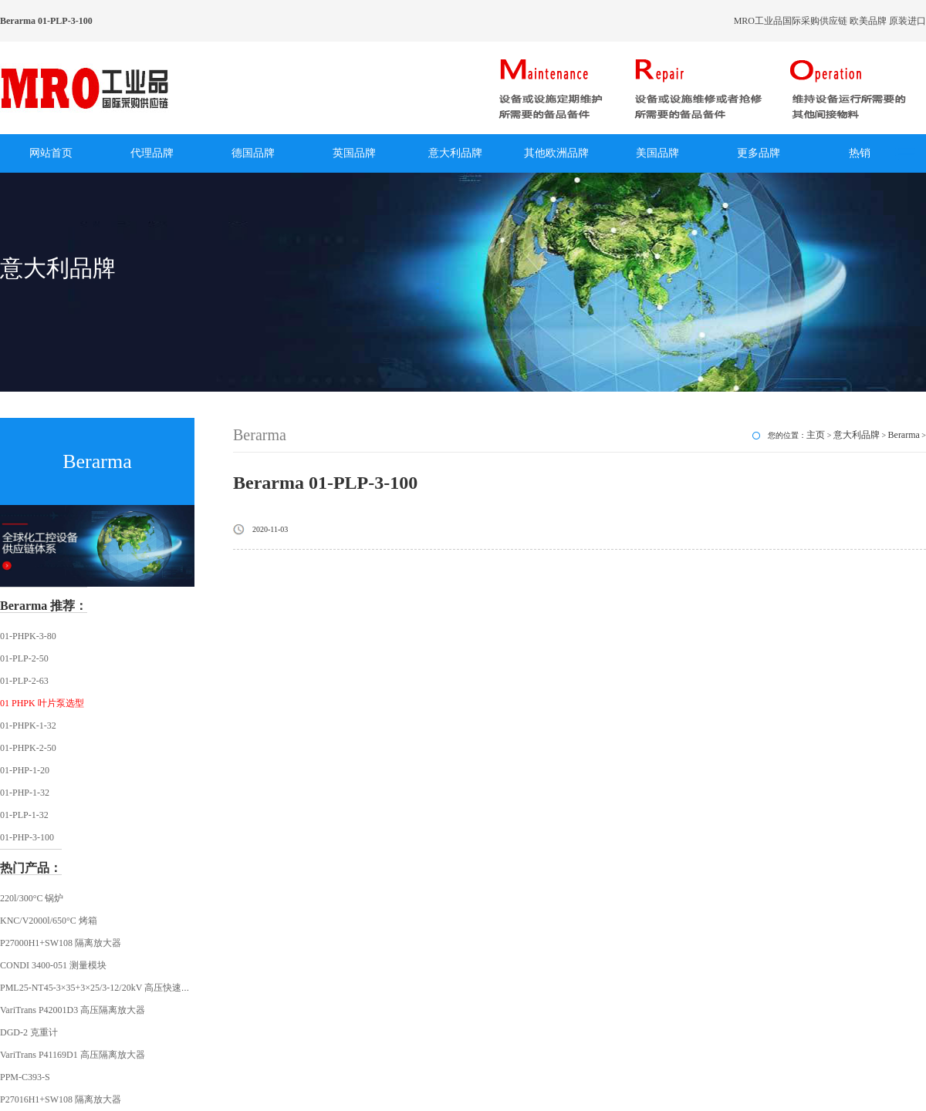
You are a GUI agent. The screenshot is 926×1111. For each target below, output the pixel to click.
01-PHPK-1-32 (28, 725)
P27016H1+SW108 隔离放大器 (60, 1099)
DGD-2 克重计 (29, 1032)
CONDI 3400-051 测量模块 (53, 965)
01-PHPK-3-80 (28, 636)
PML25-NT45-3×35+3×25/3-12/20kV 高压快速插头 (100, 987)
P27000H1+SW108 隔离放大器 (60, 943)
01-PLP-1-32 (24, 815)
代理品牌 (152, 153)
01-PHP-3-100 (27, 837)
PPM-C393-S (25, 1077)
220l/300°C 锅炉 (31, 898)
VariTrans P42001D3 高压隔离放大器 (72, 1010)
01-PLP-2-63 (24, 680)
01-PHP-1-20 (24, 770)
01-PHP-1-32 (24, 792)
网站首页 (51, 153)
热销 (859, 153)
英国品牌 (354, 153)
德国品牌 (253, 153)
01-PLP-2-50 (24, 658)
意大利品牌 (455, 153)
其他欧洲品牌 (556, 153)
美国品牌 (657, 153)
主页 (815, 434)
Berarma (904, 434)
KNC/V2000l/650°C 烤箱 (48, 920)
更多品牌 (758, 153)
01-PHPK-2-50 (28, 747)
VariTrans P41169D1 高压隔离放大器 (72, 1054)
